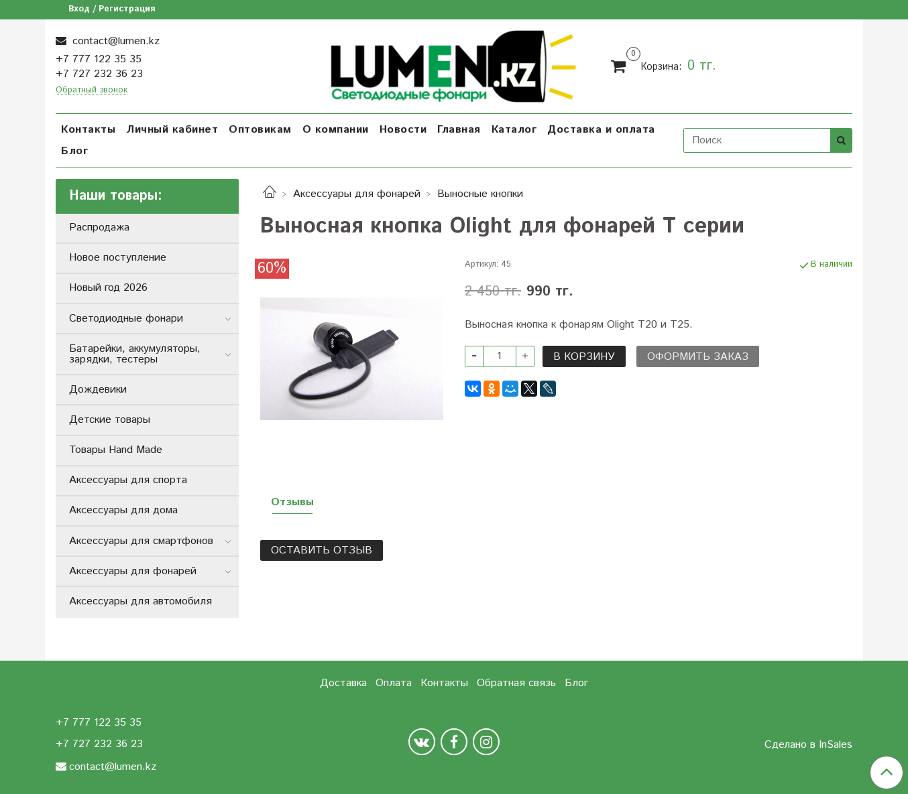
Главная (459, 129)
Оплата (394, 683)
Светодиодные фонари (126, 318)
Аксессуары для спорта (128, 480)
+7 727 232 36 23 (99, 74)
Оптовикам (260, 129)
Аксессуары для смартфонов (141, 541)
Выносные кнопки (480, 194)
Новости (403, 129)
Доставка (343, 683)
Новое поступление (117, 257)
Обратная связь (516, 683)
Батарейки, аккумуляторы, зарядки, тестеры (135, 354)
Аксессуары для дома (123, 510)
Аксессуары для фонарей (356, 194)
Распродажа (99, 227)
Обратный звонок (91, 90)
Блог (74, 151)
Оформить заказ (697, 357)
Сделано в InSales (808, 745)
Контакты (88, 129)
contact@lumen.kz (114, 41)
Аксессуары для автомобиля (140, 601)
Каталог (514, 129)
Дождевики (98, 389)
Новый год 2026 (108, 287)
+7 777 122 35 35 (98, 59)
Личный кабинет (172, 129)
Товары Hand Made (115, 450)
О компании (335, 129)
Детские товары (109, 419)
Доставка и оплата (601, 129)
